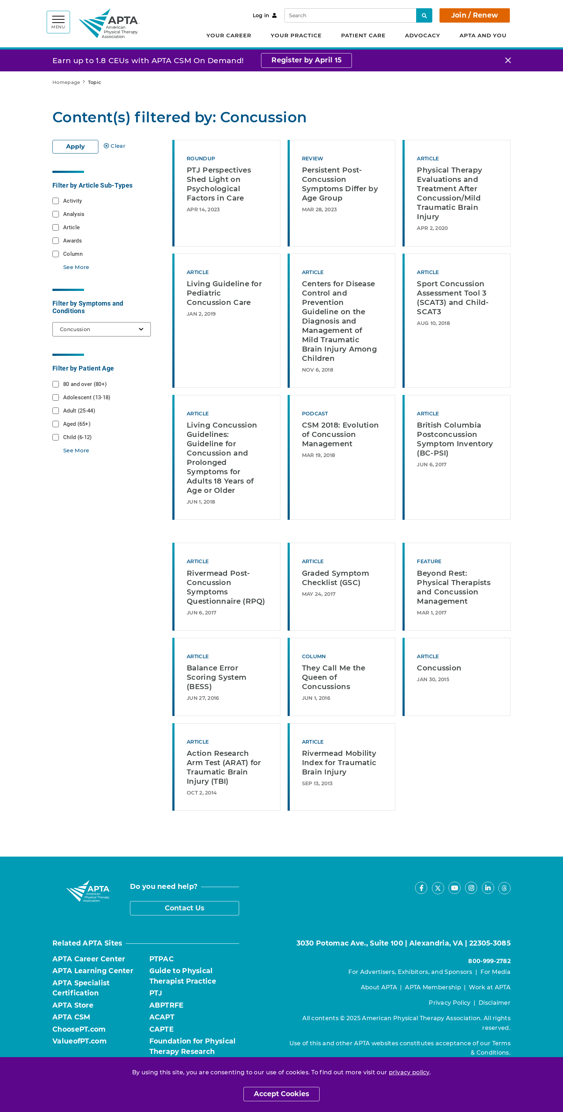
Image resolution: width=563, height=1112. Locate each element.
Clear (114, 145)
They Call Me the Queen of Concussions (334, 677)
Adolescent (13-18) (86, 397)
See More (76, 267)
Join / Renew (474, 15)
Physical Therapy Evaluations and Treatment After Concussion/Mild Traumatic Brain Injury (449, 193)
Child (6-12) (77, 436)
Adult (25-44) (79, 410)
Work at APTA (490, 987)
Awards (72, 240)
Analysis (73, 213)
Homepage (66, 82)
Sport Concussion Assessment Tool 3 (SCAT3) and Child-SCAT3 (453, 297)
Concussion (439, 668)
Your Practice (296, 35)
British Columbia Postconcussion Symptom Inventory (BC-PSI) (455, 439)
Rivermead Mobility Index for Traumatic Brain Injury (339, 762)
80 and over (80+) (85, 383)
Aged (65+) (76, 423)
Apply (75, 146)
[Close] (508, 60)
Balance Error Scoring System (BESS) (216, 677)
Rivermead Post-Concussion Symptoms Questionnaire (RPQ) (226, 587)
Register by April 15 (306, 60)
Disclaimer (495, 1002)
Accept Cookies (281, 1094)
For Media (495, 972)
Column (73, 253)
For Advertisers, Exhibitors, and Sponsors (410, 972)
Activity (72, 200)
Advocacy (422, 35)
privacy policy (409, 1072)
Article (71, 227)
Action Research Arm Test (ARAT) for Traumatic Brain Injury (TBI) (224, 767)
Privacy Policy (449, 1002)
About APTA (379, 987)
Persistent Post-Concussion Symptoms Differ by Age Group (340, 184)
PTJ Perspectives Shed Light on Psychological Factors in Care (219, 184)
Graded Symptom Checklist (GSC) (335, 578)
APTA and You (483, 35)
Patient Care (363, 35)
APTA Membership (433, 987)
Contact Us (185, 908)
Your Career (228, 35)
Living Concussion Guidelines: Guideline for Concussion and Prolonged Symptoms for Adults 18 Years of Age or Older (222, 458)
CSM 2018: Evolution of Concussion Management (340, 434)
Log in (265, 15)
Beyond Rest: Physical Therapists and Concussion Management (453, 587)
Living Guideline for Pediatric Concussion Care (224, 293)
